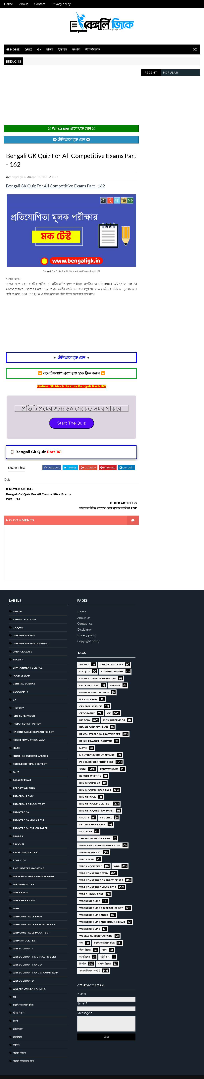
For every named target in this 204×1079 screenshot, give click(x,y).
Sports (18, 826)
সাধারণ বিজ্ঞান (19, 1043)
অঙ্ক (14, 986)
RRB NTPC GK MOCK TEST (28, 810)
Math (16, 738)
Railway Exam (22, 770)
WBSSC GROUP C (23, 938)
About (23, 4)
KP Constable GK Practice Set (33, 721)
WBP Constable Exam (27, 906)
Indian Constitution (27, 714)
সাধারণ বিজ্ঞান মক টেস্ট (23, 1051)
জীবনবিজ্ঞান (92, 49)
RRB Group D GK (23, 786)
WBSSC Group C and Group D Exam (35, 962)
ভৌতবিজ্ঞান (18, 1018)
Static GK (19, 850)
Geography (20, 681)
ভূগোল (76, 49)
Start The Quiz (70, 422)
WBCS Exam (20, 882)
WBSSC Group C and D (27, 954)
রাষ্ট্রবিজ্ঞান (17, 1027)
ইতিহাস (62, 49)
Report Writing (24, 778)
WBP (16, 898)
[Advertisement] (70, 97)
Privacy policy (61, 4)
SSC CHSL (19, 834)
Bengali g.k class (24, 609)
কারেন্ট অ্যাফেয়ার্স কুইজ (23, 994)
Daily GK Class (22, 641)
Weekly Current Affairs (29, 978)
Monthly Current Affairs (30, 746)
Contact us (81, 613)
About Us (80, 608)
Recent (151, 72)
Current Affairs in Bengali (31, 633)
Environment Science (27, 657)
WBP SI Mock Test (25, 930)
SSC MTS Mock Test (26, 842)
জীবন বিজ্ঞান (19, 1002)
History (18, 697)
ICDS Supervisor (24, 705)
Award (17, 601)
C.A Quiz (18, 617)
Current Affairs (24, 625)
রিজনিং (16, 1034)
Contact (39, 4)
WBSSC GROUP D (23, 970)
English (18, 649)
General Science (24, 673)
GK (39, 49)
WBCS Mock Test (24, 890)
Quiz (28, 49)
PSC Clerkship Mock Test (30, 754)
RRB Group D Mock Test (29, 794)
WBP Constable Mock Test (31, 922)
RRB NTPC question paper (30, 818)
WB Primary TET (23, 874)
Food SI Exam (21, 665)
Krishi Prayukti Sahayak (29, 729)
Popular (170, 72)
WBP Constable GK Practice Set (35, 914)
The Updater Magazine (28, 858)
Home (8, 4)
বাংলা (49, 49)
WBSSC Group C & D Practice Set (35, 946)
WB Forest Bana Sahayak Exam (33, 866)
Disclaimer (81, 619)
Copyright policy (85, 631)
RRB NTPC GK (21, 802)
